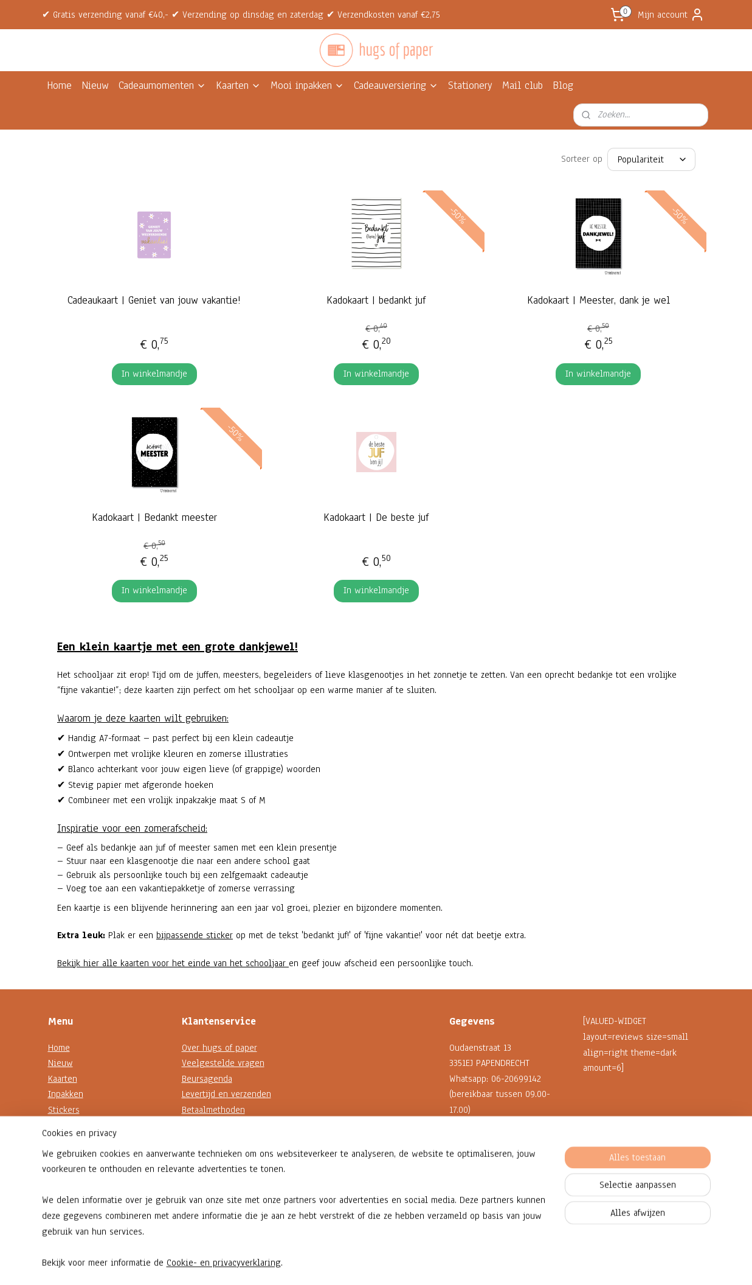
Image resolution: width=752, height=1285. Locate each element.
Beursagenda (207, 1079)
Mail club (522, 85)
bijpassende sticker (194, 935)
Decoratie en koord (85, 1141)
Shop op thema (77, 1157)
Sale (56, 1172)
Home (59, 85)
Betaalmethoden (213, 1110)
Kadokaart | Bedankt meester (153, 517)
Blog (563, 85)
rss (364, 1262)
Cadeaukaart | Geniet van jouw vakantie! (154, 300)
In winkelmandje (154, 373)
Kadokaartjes (72, 1126)
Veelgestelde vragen (223, 1063)
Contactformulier (481, 1172)
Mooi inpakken (307, 85)
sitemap (343, 1262)
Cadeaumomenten (162, 85)
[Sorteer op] (651, 159)
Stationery (470, 85)
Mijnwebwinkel (486, 1262)
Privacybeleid (208, 1172)
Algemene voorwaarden (228, 1157)
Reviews (198, 1188)
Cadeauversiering (396, 85)
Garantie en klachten (222, 1126)
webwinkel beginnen (402, 1262)
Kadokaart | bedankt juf (376, 300)
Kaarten (238, 85)
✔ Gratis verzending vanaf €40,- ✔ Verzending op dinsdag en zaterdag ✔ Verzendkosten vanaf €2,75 (241, 15)
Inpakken (65, 1094)
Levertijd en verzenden (226, 1094)
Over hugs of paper (219, 1048)
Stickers (64, 1110)
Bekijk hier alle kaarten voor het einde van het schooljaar (173, 963)
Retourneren (206, 1141)
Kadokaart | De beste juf (376, 517)
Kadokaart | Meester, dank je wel (597, 300)
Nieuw (95, 85)
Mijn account (671, 14)
